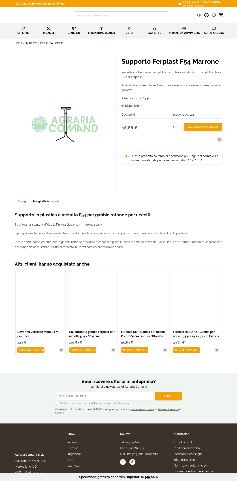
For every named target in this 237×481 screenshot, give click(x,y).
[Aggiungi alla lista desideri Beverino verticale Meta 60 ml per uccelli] (61, 346)
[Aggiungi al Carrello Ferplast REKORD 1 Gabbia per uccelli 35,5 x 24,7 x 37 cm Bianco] (186, 346)
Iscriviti (168, 392)
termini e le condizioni (105, 399)
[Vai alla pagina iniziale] (30, 13)
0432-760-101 (134, 438)
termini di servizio (168, 405)
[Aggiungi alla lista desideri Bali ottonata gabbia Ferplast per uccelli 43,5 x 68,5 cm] (113, 346)
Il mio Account (182, 438)
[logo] (31, 432)
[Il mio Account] (206, 13)
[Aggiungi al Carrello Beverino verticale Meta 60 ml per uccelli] (30, 346)
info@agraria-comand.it (142, 450)
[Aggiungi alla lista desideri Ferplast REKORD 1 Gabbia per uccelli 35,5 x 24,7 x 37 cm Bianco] (217, 346)
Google (59, 409)
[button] (65, 120)
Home (18, 38)
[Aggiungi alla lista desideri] (219, 135)
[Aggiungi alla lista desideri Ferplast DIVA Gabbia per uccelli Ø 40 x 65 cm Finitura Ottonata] (165, 346)
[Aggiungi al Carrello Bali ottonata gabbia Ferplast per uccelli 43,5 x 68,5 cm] (82, 346)
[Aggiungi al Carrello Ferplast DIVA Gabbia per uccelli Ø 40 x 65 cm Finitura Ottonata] (134, 346)
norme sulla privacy (142, 405)
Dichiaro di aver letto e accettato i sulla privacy (94, 399)
